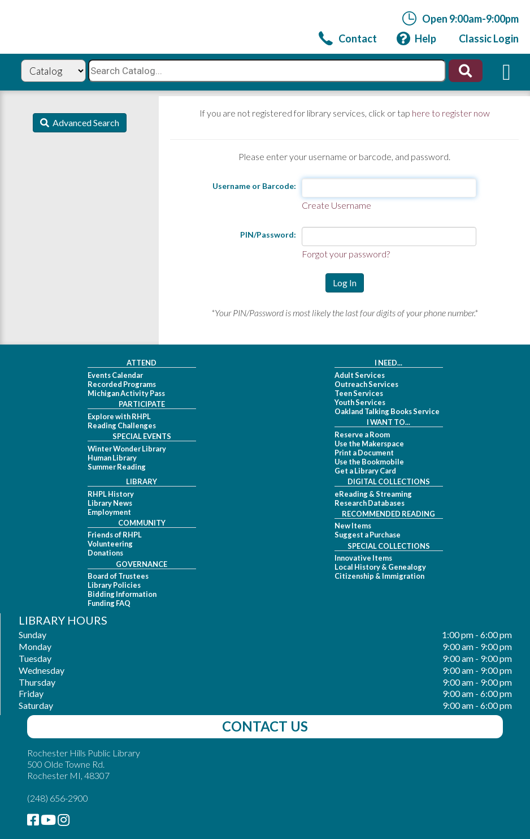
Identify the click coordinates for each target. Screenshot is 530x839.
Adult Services (359, 375)
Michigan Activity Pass (126, 393)
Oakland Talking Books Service (387, 411)
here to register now (451, 112)
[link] (347, 38)
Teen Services (358, 393)
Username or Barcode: (254, 186)
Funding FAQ (109, 603)
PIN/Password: (268, 234)
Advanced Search (84, 122)
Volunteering (110, 543)
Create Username (336, 205)
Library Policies (114, 585)
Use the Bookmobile (369, 461)
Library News (110, 502)
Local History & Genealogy (380, 566)
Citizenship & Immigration (379, 575)
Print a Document (364, 452)
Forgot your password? (346, 253)
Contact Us (265, 726)
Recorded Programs (122, 384)
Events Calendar (115, 375)
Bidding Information (122, 594)
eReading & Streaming (373, 493)
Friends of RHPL (115, 534)
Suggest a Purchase (367, 534)
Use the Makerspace (369, 443)
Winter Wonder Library (127, 448)
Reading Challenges (122, 425)
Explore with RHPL (119, 416)
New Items (352, 525)
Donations (105, 552)
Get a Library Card (365, 470)
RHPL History (111, 493)
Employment (109, 512)
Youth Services (359, 402)
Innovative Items (363, 557)
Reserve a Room (362, 434)
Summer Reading (117, 466)
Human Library (112, 457)
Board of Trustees (118, 575)
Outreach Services (366, 384)
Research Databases (369, 502)
